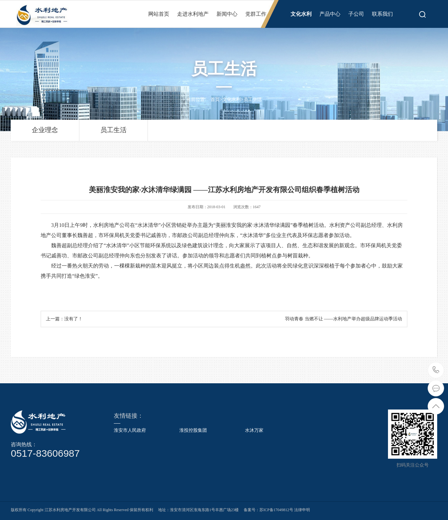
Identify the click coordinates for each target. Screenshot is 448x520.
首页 (215, 99)
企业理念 (45, 129)
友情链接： (128, 416)
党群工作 (255, 14)
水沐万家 (254, 430)
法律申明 (301, 510)
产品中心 (329, 14)
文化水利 (301, 14)
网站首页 (158, 14)
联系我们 (382, 14)
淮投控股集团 (193, 430)
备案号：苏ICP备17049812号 (268, 510)
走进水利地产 (193, 14)
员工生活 (252, 99)
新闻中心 (226, 14)
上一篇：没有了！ (64, 318)
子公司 (356, 14)
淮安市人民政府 (130, 430)
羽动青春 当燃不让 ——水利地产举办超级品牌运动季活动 (343, 318)
